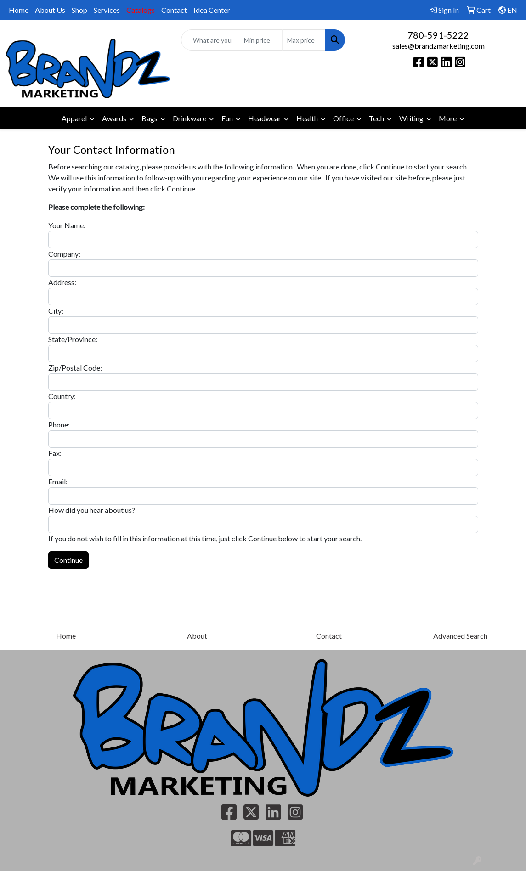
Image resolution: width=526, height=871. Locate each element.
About (197, 635)
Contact (174, 10)
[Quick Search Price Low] (261, 40)
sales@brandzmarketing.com (438, 45)
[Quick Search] (210, 40)
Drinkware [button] (189, 118)
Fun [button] (227, 118)
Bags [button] (149, 118)
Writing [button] (411, 118)
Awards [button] (114, 118)
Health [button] (307, 118)
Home (18, 10)
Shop (79, 10)
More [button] (448, 118)
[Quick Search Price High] (304, 40)
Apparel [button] (74, 118)
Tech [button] (376, 118)
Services (107, 10)
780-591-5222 (438, 34)
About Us (50, 10)
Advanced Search (460, 635)
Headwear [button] (264, 118)
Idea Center (211, 10)
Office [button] (343, 118)
